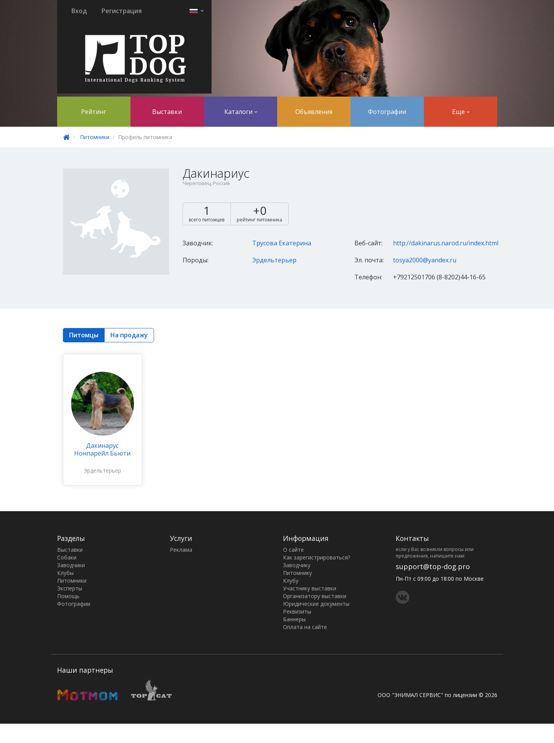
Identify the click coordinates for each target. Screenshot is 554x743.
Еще (460, 111)
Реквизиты (297, 611)
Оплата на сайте (305, 627)
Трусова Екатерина (281, 243)
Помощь (68, 596)
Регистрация (122, 11)
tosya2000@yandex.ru (424, 260)
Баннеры (294, 619)
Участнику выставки (309, 588)
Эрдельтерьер (274, 260)
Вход (79, 11)
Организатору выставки (314, 596)
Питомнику (297, 572)
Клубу (290, 580)
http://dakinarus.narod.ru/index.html (445, 243)
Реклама (181, 549)
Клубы (65, 572)
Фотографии (387, 111)
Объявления (313, 111)
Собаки (66, 557)
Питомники (94, 137)
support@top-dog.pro (433, 566)
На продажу (129, 335)
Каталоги (240, 111)
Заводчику (296, 565)
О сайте (293, 549)
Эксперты (69, 588)
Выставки (167, 111)
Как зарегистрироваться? (316, 557)
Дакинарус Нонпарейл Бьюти (102, 449)
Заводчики (71, 565)
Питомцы (83, 335)
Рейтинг (93, 111)
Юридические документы (316, 603)
